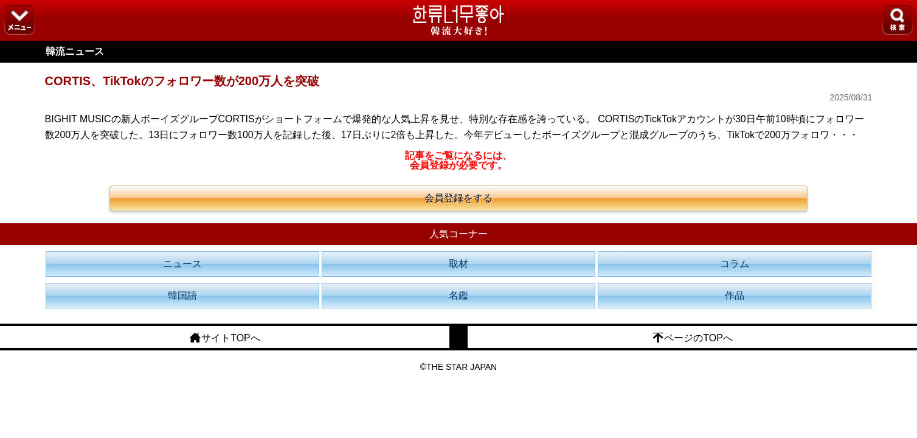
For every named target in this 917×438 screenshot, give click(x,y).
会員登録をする (458, 198)
